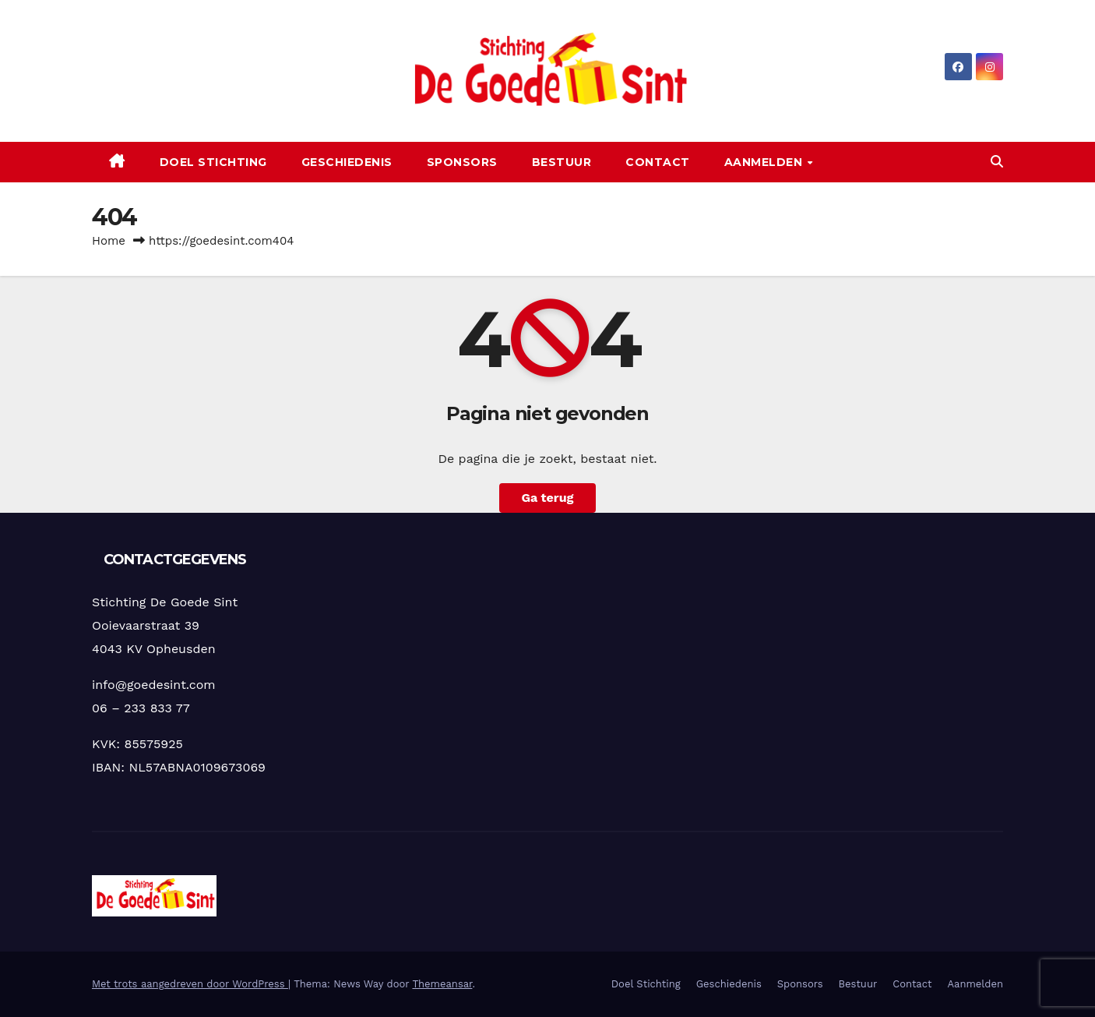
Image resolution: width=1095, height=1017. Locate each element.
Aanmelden (765, 162)
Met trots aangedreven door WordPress (190, 984)
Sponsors (462, 162)
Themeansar (442, 984)
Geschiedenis (347, 162)
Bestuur (562, 162)
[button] (997, 161)
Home (108, 241)
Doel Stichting (213, 162)
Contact (657, 162)
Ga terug (547, 497)
